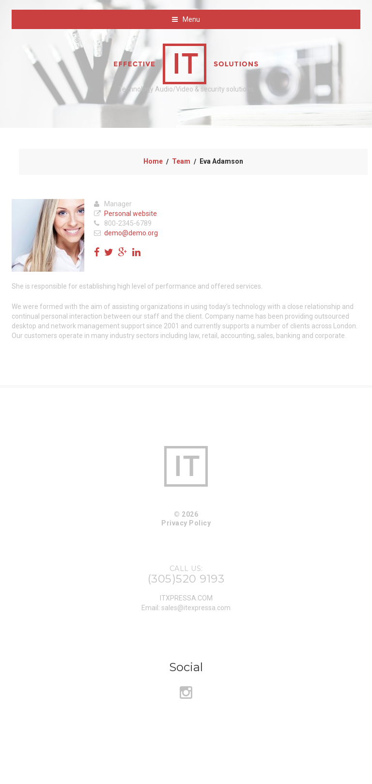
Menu (191, 19)
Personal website (130, 213)
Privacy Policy (186, 523)
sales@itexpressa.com (196, 608)
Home (153, 161)
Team (181, 161)
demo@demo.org (131, 233)
